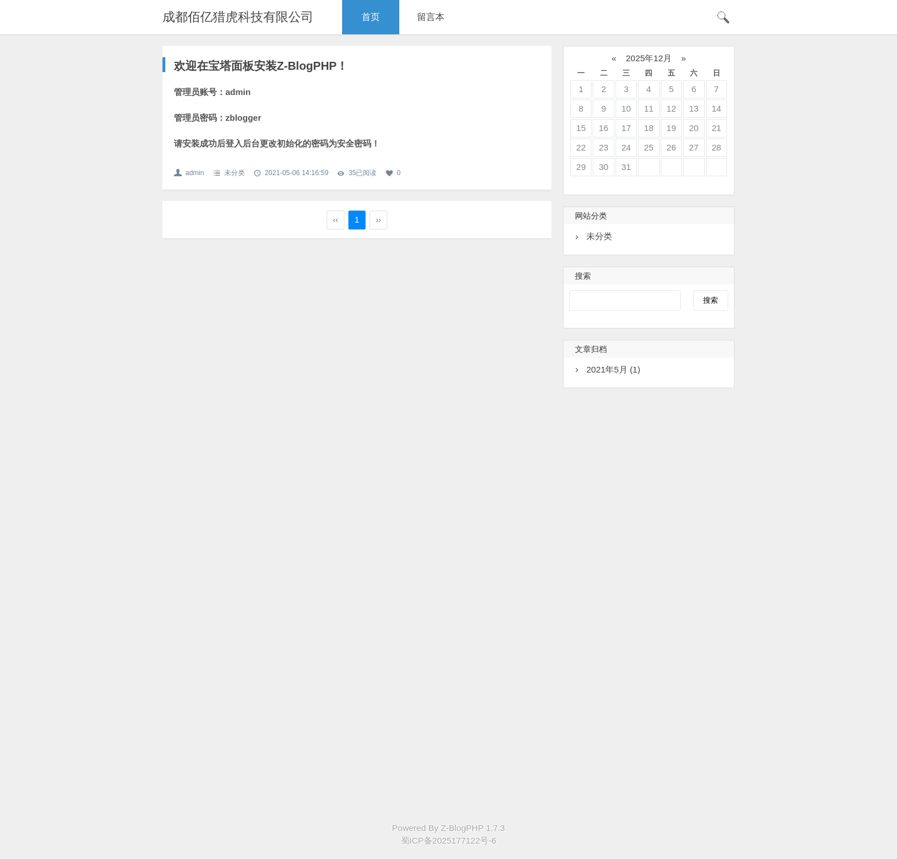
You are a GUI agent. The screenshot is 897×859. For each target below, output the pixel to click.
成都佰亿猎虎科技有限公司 (237, 17)
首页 (371, 17)
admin (194, 173)
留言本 (430, 17)
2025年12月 (649, 58)
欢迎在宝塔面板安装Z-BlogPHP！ (261, 66)
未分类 (234, 173)
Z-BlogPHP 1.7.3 (472, 828)
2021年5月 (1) (613, 369)
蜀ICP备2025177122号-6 (449, 840)
